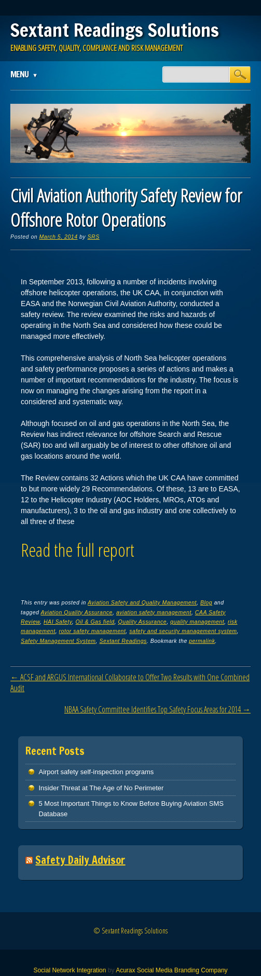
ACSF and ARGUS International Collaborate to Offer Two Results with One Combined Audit (130, 682)
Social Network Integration (69, 970)
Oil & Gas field (95, 621)
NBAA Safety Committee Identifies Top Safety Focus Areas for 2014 (157, 709)
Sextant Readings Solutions (114, 30)
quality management (197, 621)
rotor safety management (92, 631)
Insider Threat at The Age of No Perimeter (100, 788)
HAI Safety (58, 621)
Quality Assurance (142, 621)
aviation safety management (153, 612)
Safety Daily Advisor (80, 860)
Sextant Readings (123, 641)
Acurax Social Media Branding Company (171, 970)
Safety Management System (58, 641)
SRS (94, 236)
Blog (206, 602)
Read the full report (77, 550)
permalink (202, 641)
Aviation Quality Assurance (76, 612)
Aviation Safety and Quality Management (142, 602)
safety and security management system (183, 631)
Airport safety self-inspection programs (96, 772)
